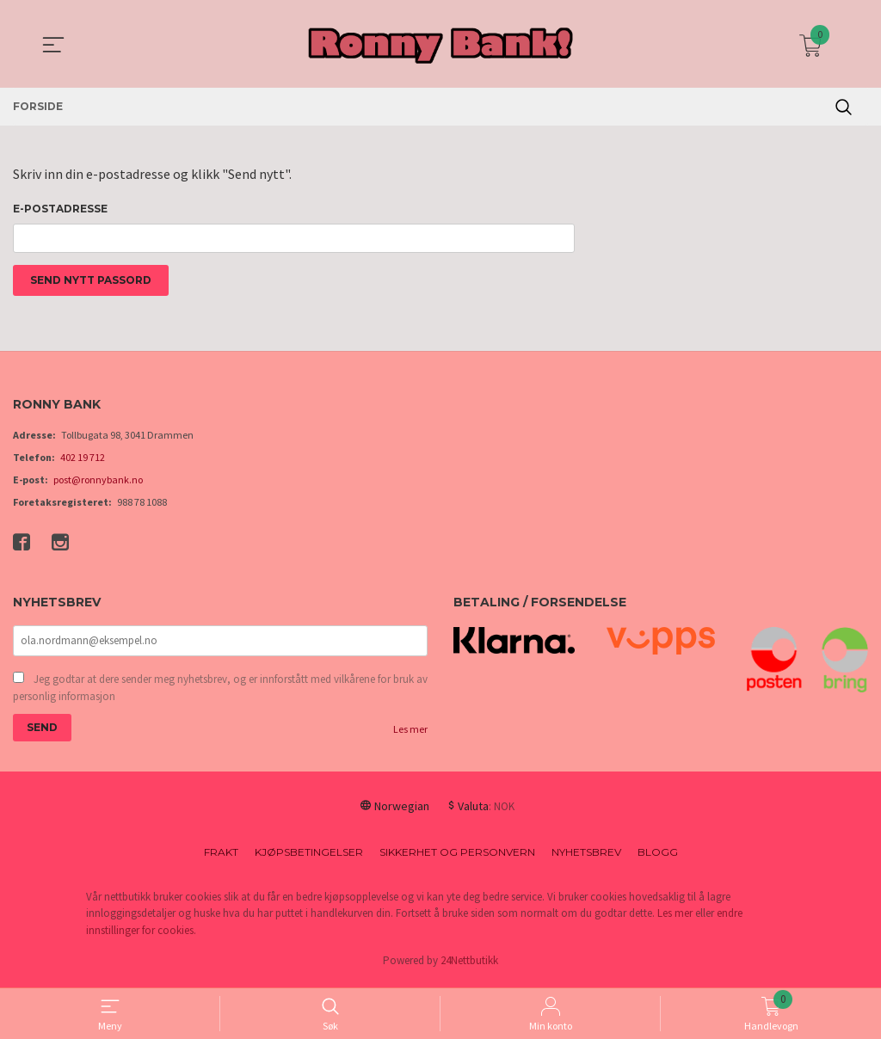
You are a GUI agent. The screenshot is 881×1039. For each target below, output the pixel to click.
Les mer (410, 733)
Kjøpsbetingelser (309, 856)
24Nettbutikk (469, 965)
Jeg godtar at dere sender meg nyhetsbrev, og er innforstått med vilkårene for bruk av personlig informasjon (220, 692)
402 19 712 (82, 460)
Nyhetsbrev (586, 856)
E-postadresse (60, 208)
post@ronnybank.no (98, 482)
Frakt (221, 856)
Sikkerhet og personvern (457, 856)
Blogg (658, 856)
